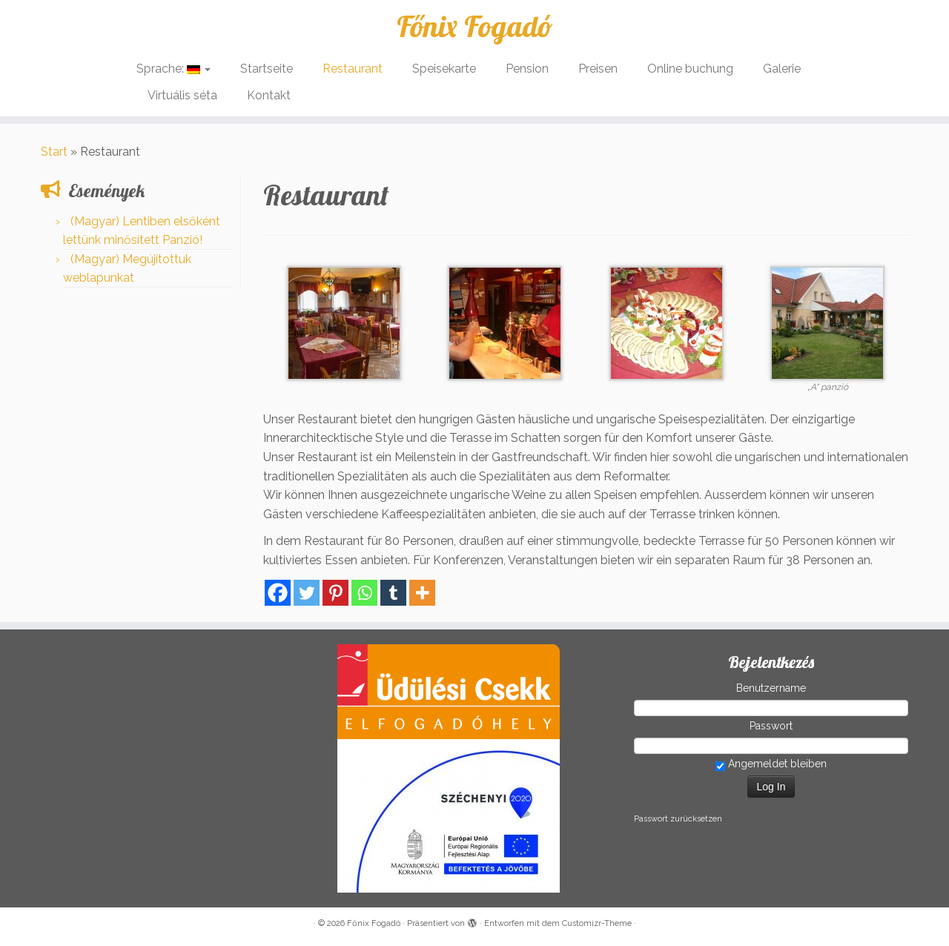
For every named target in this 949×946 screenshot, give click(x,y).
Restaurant (353, 69)
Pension (527, 69)
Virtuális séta (182, 95)
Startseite (266, 69)
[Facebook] (278, 593)
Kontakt (269, 95)
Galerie (782, 69)
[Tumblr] (393, 593)
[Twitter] (307, 593)
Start (54, 152)
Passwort (771, 726)
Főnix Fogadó (474, 26)
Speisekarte (444, 69)
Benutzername (771, 688)
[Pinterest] (335, 593)
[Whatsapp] (364, 593)
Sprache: (173, 69)
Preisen (598, 69)
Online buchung (690, 69)
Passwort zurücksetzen (678, 819)
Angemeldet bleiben (771, 764)
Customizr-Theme (597, 923)
